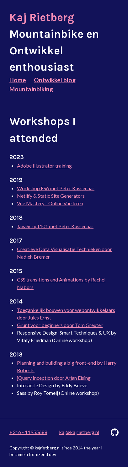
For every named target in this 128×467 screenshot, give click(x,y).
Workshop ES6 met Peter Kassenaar (55, 188)
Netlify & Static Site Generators (51, 196)
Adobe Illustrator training (44, 166)
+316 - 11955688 (28, 432)
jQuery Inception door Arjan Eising (54, 378)
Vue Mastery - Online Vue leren (50, 203)
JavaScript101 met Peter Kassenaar (55, 226)
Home (17, 79)
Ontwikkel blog (55, 79)
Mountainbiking (31, 89)
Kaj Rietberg (41, 17)
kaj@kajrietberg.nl (79, 432)
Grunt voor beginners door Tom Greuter (60, 325)
